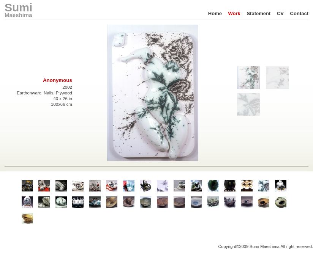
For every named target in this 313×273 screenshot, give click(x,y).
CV (280, 13)
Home (215, 13)
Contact (299, 13)
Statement (258, 13)
